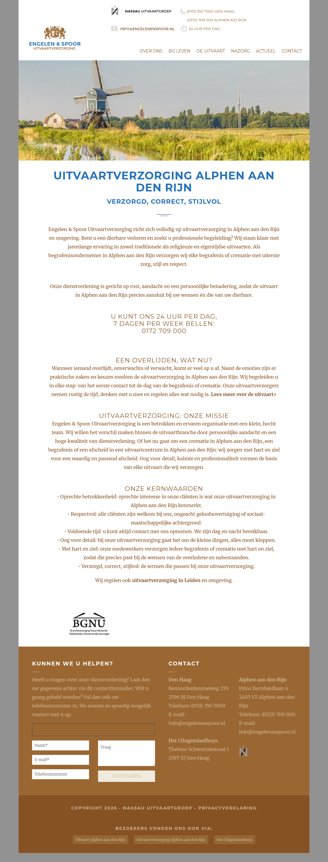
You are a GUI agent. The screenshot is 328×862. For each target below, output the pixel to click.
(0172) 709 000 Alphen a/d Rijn (216, 20)
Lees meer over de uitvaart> (244, 394)
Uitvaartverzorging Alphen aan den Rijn (171, 839)
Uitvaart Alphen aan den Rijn (100, 839)
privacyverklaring (227, 808)
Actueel (266, 51)
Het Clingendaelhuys (193, 740)
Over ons (151, 51)
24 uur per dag (200, 29)
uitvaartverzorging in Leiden (167, 580)
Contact (292, 51)
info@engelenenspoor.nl (196, 723)
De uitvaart (210, 51)
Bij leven (179, 51)
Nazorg (240, 51)
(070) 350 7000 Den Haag (207, 11)
